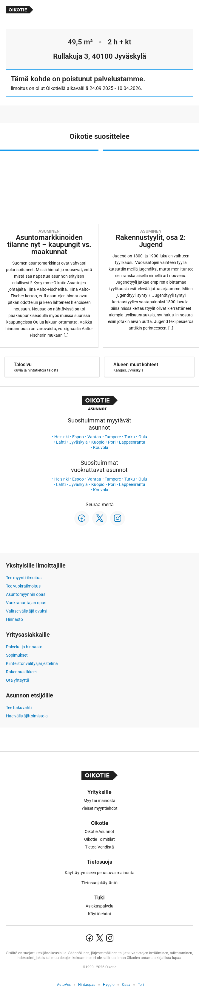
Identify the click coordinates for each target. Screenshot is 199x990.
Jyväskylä (78, 442)
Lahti (61, 442)
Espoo (78, 436)
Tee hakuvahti (19, 707)
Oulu (142, 436)
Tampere (113, 436)
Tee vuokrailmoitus (23, 586)
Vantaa (94, 436)
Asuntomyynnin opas (25, 594)
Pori (111, 442)
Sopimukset (17, 655)
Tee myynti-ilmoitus (23, 577)
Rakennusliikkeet (21, 671)
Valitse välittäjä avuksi (26, 611)
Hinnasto (14, 619)
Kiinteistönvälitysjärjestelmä (32, 663)
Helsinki (61, 436)
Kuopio (97, 442)
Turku (129, 436)
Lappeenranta (132, 442)
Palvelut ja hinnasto (24, 646)
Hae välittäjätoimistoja (27, 716)
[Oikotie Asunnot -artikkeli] (49, 249)
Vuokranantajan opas (26, 602)
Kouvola (100, 447)
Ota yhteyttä (17, 680)
